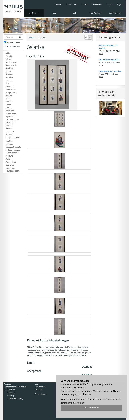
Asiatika (9, 140)
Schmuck (9, 74)
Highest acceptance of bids (15, 386)
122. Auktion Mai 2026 (109, 59)
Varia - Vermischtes (11, 160)
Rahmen (9, 128)
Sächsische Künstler (10, 124)
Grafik (8, 98)
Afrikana (9, 143)
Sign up (120, 4)
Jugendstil (10, 131)
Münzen (9, 107)
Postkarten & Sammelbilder (11, 64)
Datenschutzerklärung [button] (72, 403)
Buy (54, 12)
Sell (74, 12)
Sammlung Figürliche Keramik (13, 169)
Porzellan (9, 77)
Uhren (8, 71)
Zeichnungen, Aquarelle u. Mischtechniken (12, 116)
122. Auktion (9, 389)
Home (31, 37)
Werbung (9, 155)
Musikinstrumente (13, 146)
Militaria (9, 53)
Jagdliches (10, 164)
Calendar (57, 4)
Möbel (8, 104)
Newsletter (71, 4)
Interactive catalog (15, 398)
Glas (7, 83)
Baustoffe (10, 110)
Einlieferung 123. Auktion (110, 71)
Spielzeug (10, 68)
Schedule (11, 392)
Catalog (10, 395)
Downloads (97, 4)
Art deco (9, 134)
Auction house (41, 394)
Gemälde (9, 101)
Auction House (115, 12)
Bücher (8, 59)
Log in (109, 4)
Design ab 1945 (12, 137)
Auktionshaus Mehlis (13, 8)
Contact (84, 4)
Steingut (9, 80)
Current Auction (12, 42)
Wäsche (9, 56)
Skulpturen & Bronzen (11, 94)
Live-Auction (40, 386)
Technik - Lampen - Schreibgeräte (13, 151)
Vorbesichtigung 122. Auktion (108, 47)
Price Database (95, 12)
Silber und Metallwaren (11, 88)
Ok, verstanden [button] (91, 408)
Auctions (34, 12)
